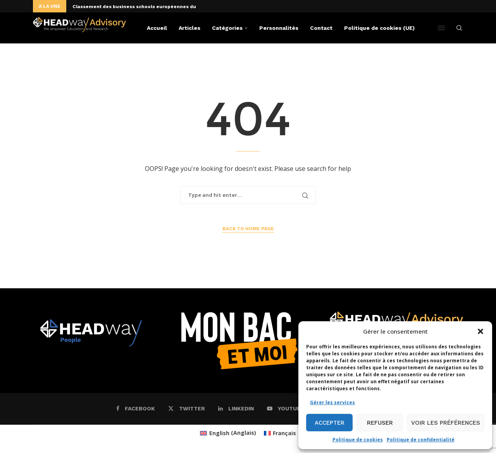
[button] (480, 331)
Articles (189, 28)
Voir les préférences (445, 422)
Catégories (227, 28)
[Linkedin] (236, 408)
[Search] (459, 27)
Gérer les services (332, 402)
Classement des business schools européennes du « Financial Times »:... (161, 6)
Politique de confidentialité (421, 439)
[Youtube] (285, 408)
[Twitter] (186, 408)
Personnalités (278, 28)
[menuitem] (228, 433)
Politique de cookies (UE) (379, 28)
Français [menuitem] (284, 433)
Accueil (157, 28)
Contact (321, 28)
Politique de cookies (357, 439)
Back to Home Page (248, 228)
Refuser (380, 422)
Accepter (329, 422)
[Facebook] (135, 408)
